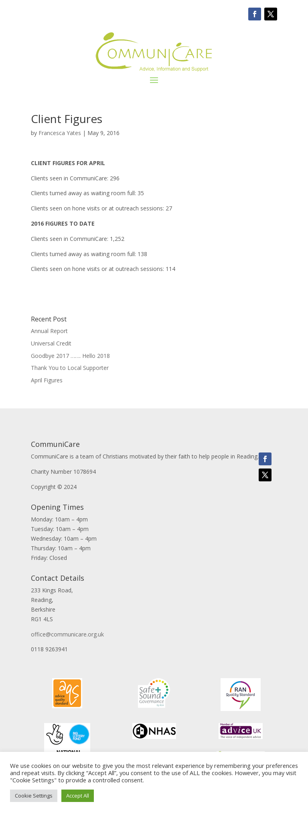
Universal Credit (51, 343)
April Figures (47, 380)
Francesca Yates (59, 133)
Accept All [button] (77, 795)
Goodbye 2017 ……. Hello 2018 (70, 356)
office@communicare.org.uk (67, 634)
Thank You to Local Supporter (70, 368)
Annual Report (49, 331)
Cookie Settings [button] (34, 795)
